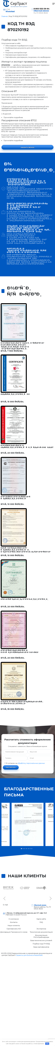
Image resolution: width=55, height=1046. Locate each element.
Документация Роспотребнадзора (41, 936)
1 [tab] (21, 848)
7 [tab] (31, 848)
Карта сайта (41, 919)
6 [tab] (30, 848)
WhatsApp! (10, 11)
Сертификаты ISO (14, 929)
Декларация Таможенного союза (13, 932)
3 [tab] (24, 848)
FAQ (41, 922)
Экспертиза (41, 929)
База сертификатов (41, 947)
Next (50, 898)
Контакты (13, 922)
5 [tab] (28, 848)
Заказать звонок (27, 147)
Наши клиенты (14, 925)
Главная (4, 16)
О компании (14, 919)
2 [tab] (23, 848)
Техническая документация (41, 932)
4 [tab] (26, 848)
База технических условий (41, 940)
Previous (4, 898)
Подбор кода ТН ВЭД (41, 944)
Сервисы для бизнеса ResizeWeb (29, 955)
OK (47, 1043)
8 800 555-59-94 (41, 9)
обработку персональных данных (31, 763)
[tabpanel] (27, 824)
